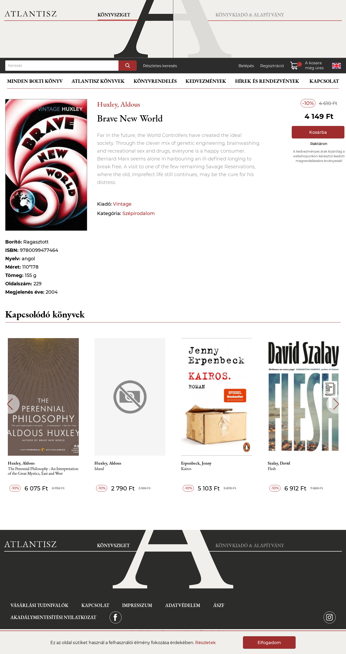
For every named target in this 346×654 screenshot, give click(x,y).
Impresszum (137, 605)
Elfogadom (269, 642)
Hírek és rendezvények (267, 81)
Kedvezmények (206, 81)
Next (336, 404)
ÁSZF (218, 605)
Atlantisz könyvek (98, 81)
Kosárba (318, 132)
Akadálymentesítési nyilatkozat (53, 617)
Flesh (272, 468)
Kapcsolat (324, 81)
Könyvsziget (114, 15)
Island (99, 468)
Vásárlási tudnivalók (39, 605)
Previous (10, 404)
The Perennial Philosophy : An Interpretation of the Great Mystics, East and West (43, 471)
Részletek (205, 642)
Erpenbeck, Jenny (196, 463)
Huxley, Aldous (118, 104)
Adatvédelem (182, 605)
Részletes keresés (160, 65)
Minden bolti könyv (35, 81)
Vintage (122, 204)
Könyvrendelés (155, 81)
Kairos (186, 468)
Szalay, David (279, 463)
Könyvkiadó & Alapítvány (250, 15)
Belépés (246, 65)
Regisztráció (272, 65)
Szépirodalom (138, 213)
